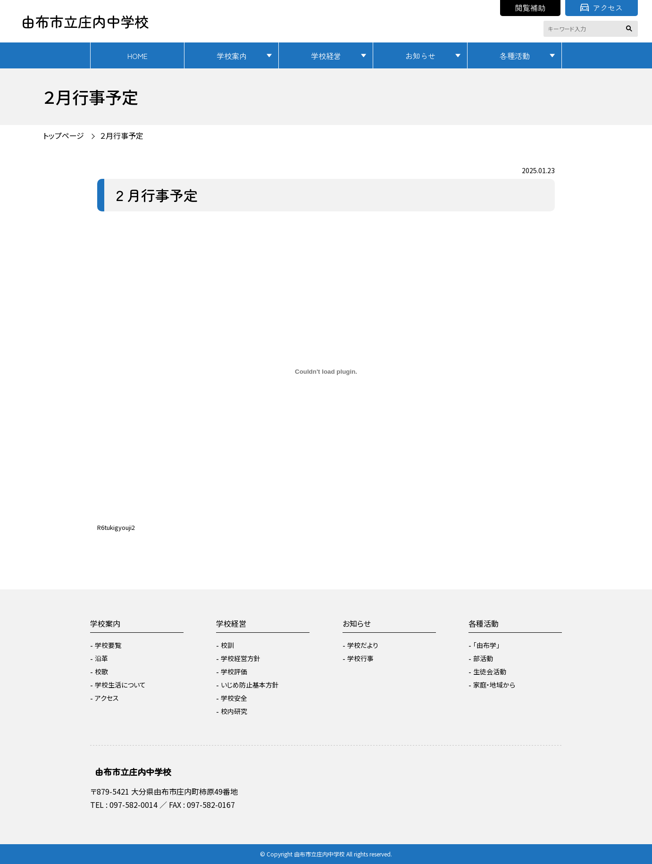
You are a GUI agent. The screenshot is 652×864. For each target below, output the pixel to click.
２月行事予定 (121, 135)
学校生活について (120, 684)
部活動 (483, 658)
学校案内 (232, 55)
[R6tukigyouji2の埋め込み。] (326, 371)
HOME (137, 55)
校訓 (227, 645)
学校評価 (234, 671)
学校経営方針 (240, 658)
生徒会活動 (489, 671)
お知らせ (420, 55)
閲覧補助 (530, 7)
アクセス (601, 7)
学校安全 (234, 698)
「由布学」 (486, 645)
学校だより (362, 645)
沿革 (101, 658)
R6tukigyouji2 (116, 527)
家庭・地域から (494, 684)
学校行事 (360, 658)
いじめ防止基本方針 (250, 684)
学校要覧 (108, 645)
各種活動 (515, 55)
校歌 (101, 671)
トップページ (63, 135)
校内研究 (234, 711)
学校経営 (326, 55)
